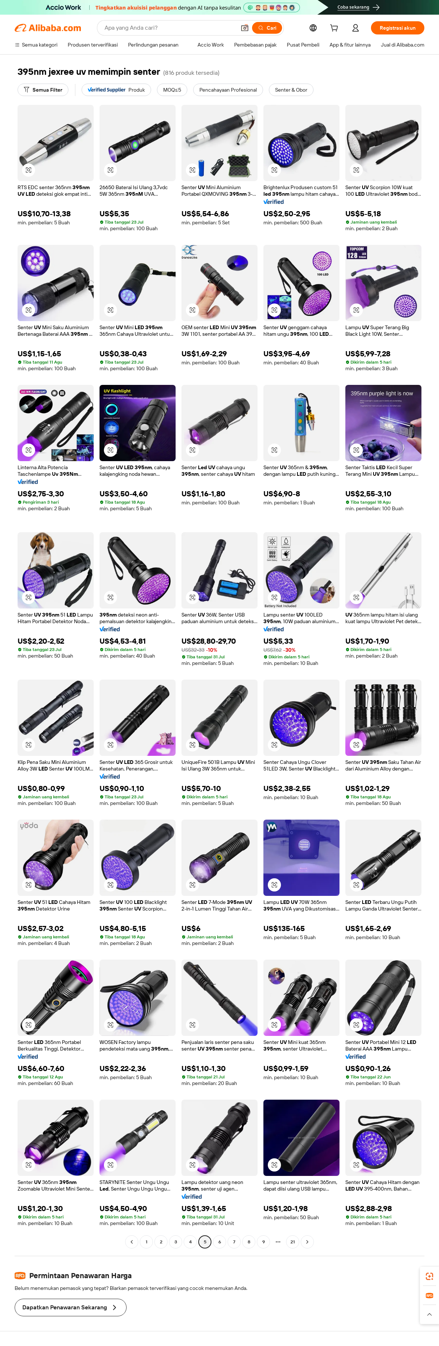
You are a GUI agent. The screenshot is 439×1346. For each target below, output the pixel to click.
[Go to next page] (307, 1241)
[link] (429, 1276)
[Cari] (267, 28)
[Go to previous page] (131, 1241)
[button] (244, 27)
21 (292, 1241)
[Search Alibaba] (169, 28)
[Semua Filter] (43, 90)
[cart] (335, 29)
